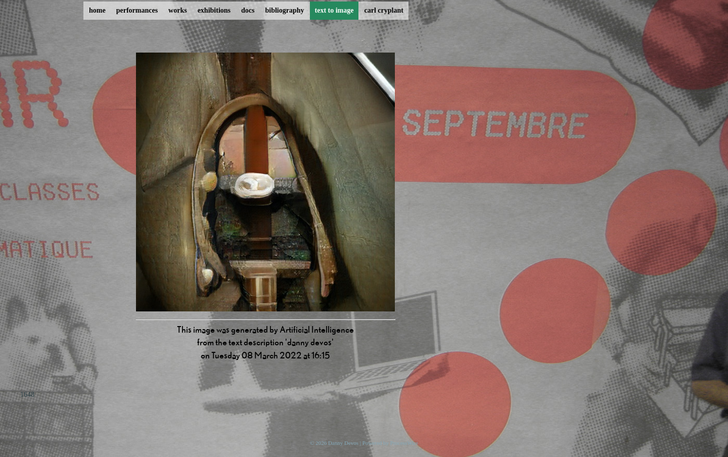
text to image (334, 10)
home (97, 10)
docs (247, 10)
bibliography (284, 10)
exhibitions (214, 10)
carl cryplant (383, 10)
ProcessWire (404, 443)
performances (137, 10)
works (177, 10)
